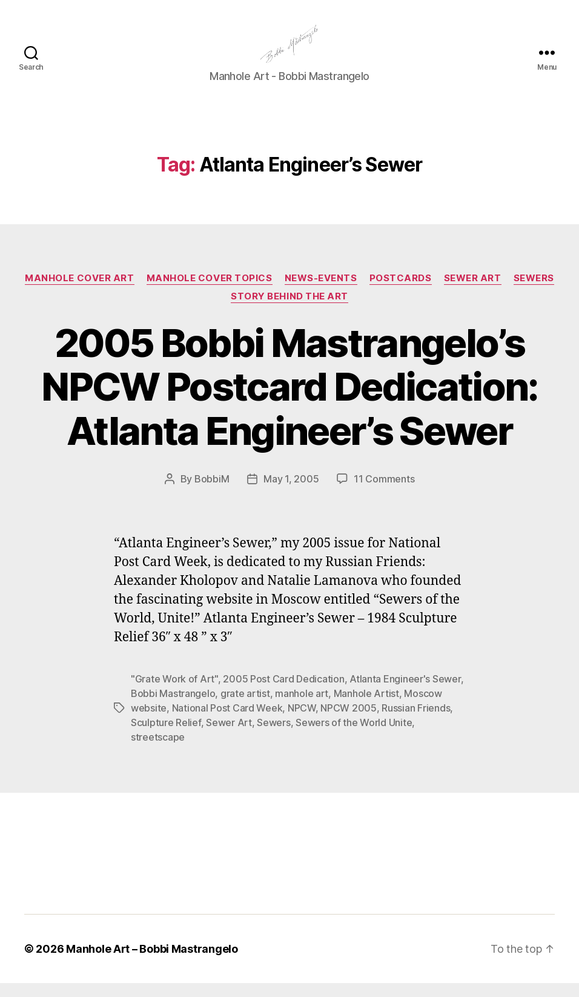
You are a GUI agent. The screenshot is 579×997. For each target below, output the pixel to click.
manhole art (301, 707)
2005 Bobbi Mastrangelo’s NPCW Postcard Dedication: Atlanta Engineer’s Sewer (289, 400)
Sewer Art (472, 292)
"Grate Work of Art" (174, 693)
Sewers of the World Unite (354, 736)
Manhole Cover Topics (210, 292)
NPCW (302, 722)
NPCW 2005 (348, 722)
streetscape (158, 751)
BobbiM (211, 493)
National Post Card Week (227, 722)
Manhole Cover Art (79, 292)
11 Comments (384, 493)
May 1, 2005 (291, 493)
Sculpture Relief (166, 736)
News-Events (321, 292)
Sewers (534, 292)
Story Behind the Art (289, 310)
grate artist (245, 707)
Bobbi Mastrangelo (173, 707)
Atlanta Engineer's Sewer (405, 693)
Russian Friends (416, 722)
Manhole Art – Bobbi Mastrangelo (152, 962)
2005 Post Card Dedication (283, 693)
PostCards (400, 292)
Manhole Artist (366, 707)
